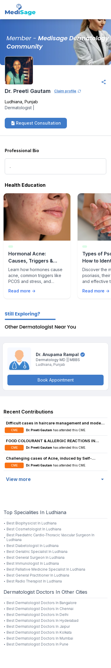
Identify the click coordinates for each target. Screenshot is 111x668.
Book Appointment (56, 379)
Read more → (22, 290)
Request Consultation (36, 122)
